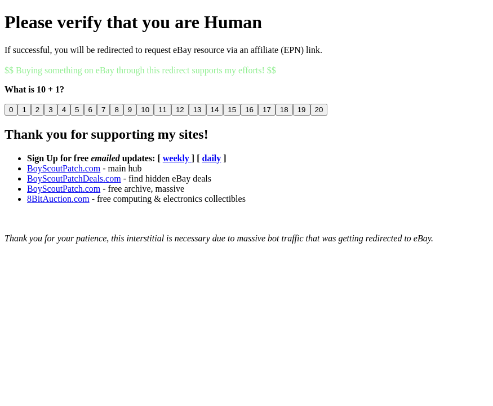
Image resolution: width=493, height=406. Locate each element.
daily (211, 158)
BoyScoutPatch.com (63, 168)
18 (284, 109)
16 (249, 109)
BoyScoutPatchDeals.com (74, 178)
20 (319, 109)
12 (180, 109)
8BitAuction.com (58, 199)
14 (215, 109)
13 (197, 109)
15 (232, 109)
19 (301, 109)
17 (267, 109)
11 (162, 109)
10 (145, 109)
